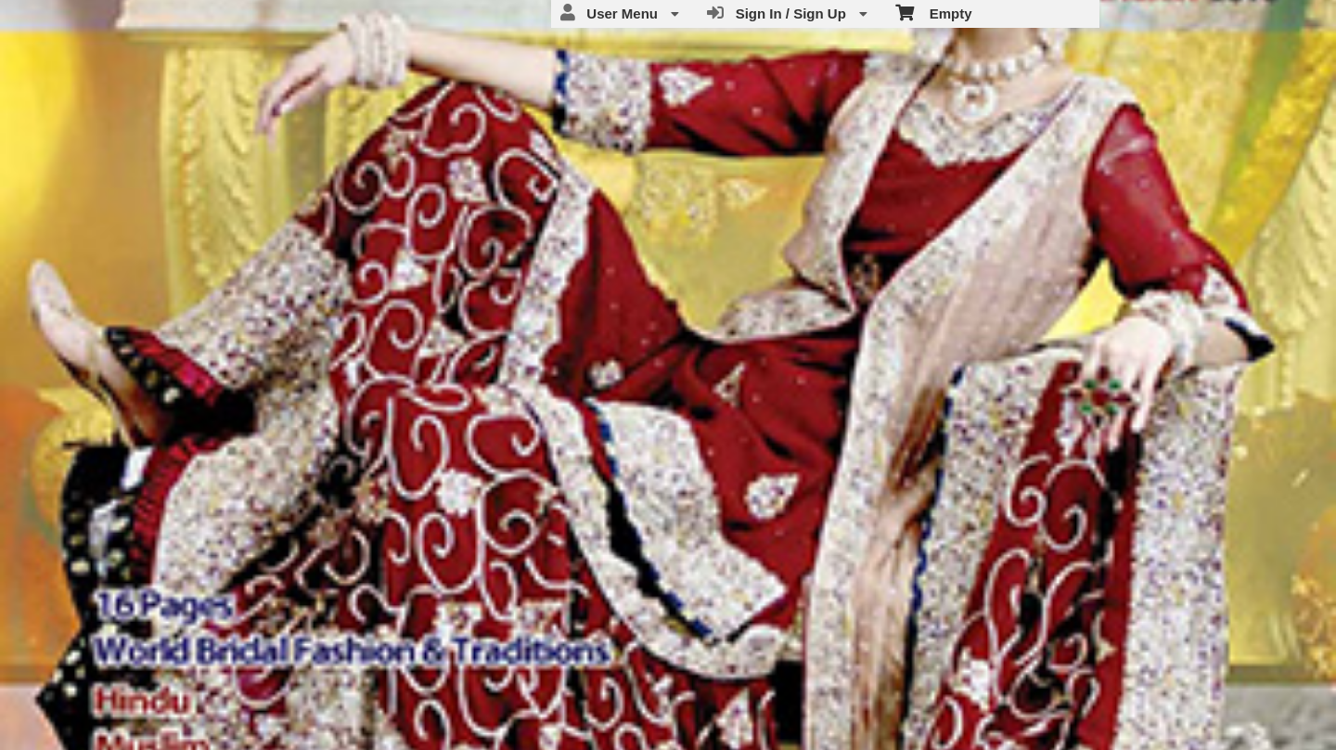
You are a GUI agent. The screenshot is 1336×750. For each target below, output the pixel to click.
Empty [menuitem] (933, 12)
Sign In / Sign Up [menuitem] (787, 13)
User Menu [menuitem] (619, 13)
